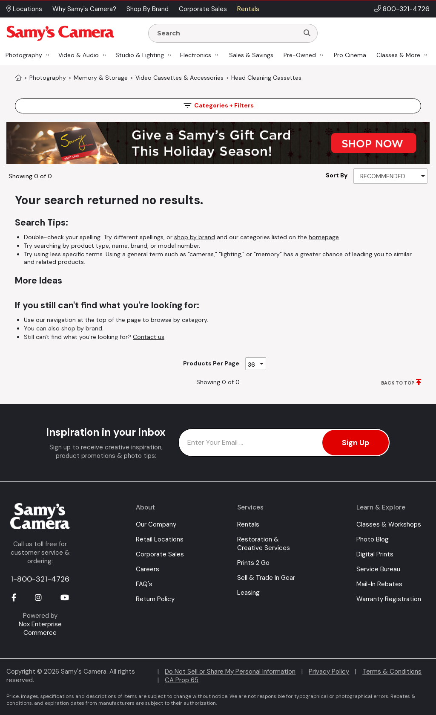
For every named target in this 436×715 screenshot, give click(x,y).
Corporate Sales (160, 554)
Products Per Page (211, 363)
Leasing (248, 592)
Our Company (156, 524)
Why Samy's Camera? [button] (84, 9)
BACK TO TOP (397, 383)
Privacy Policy (329, 671)
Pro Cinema (350, 55)
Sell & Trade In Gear (266, 577)
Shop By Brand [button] (147, 9)
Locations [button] (24, 9)
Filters (218, 105)
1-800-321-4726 (40, 579)
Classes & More (398, 55)
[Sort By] (390, 176)
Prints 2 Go (253, 563)
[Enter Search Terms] (227, 33)
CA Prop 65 (181, 680)
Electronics (195, 55)
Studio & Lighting (139, 55)
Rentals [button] (248, 9)
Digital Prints (374, 554)
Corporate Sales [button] (203, 9)
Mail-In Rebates (379, 584)
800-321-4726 (406, 8)
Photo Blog (372, 539)
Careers (147, 569)
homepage (324, 237)
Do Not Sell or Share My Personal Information (230, 671)
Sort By (336, 175)
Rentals (248, 524)
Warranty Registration (388, 599)
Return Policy (155, 599)
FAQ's (144, 584)
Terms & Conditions (392, 671)
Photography (24, 55)
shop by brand (194, 237)
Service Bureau (378, 569)
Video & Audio (78, 55)
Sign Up (355, 442)
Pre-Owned (300, 55)
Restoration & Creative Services (263, 543)
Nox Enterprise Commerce (40, 628)
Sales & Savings (251, 55)
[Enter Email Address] (284, 442)
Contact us (148, 337)
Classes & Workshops (388, 524)
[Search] (307, 33)
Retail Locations (160, 539)
